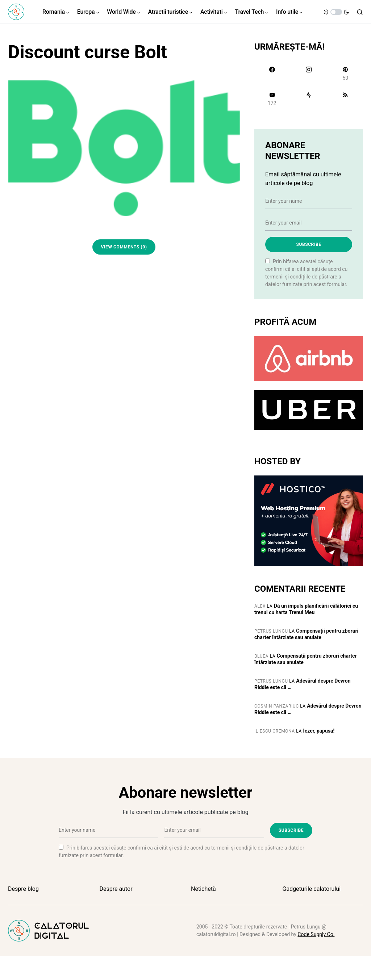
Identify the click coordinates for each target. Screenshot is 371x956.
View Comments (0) (124, 247)
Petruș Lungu (271, 631)
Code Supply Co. (315, 934)
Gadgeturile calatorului (312, 888)
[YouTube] (272, 99)
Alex (260, 606)
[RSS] (345, 99)
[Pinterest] (345, 73)
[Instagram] (308, 73)
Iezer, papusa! (319, 731)
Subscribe (308, 244)
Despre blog (23, 888)
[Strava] (308, 99)
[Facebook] (272, 73)
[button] (336, 12)
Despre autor (116, 888)
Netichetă (203, 888)
